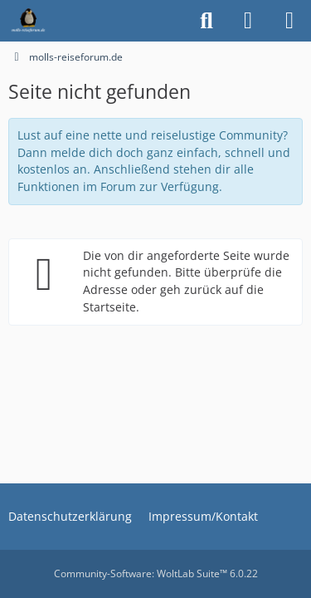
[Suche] (206, 20)
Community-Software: (156, 573)
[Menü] (289, 20)
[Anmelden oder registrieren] (248, 21)
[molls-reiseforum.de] (28, 20)
